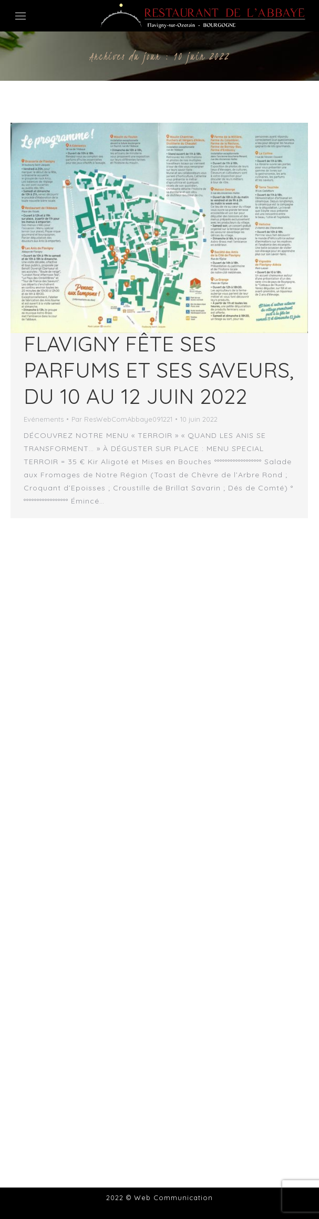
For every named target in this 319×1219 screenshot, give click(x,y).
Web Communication (173, 1197)
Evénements (44, 419)
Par (121, 419)
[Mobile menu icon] (20, 16)
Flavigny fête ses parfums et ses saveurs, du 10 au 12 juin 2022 (159, 369)
